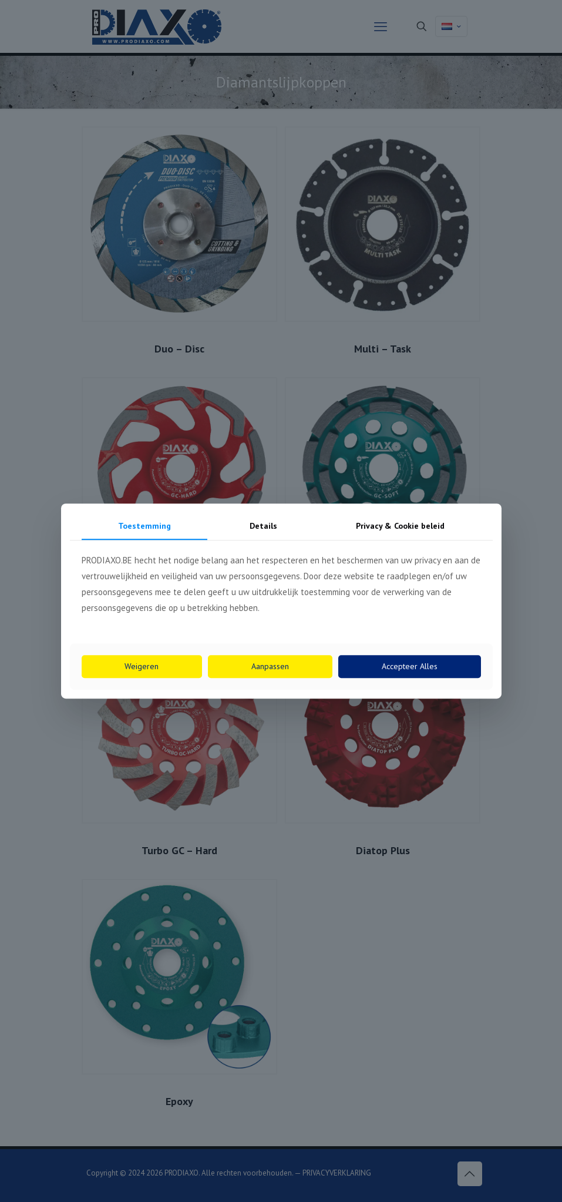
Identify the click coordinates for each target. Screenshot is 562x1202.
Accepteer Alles (410, 666)
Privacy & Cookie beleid (400, 526)
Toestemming (144, 526)
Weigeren (141, 666)
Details (263, 526)
